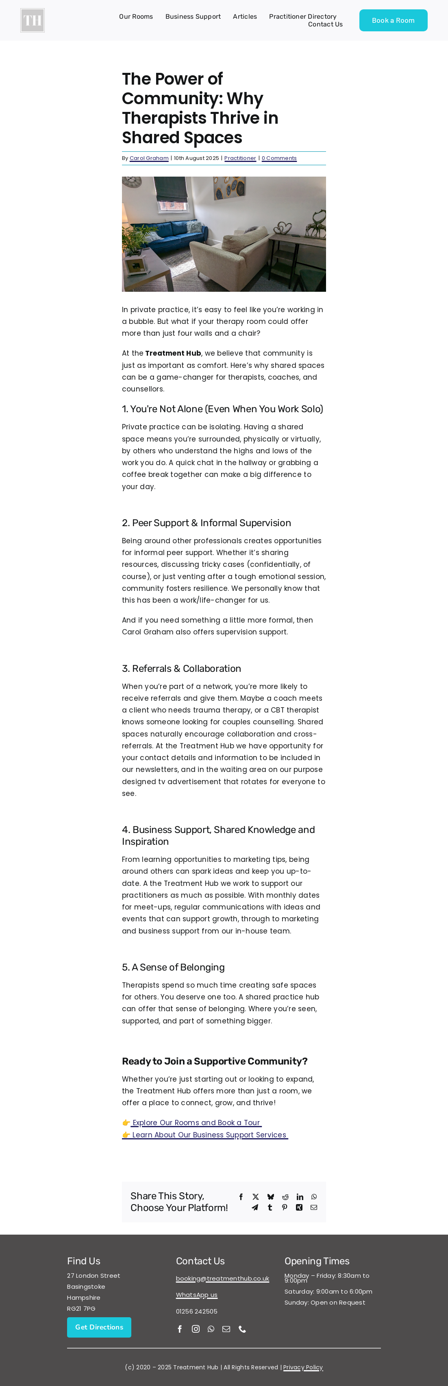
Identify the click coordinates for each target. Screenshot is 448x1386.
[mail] (226, 1329)
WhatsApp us (197, 1294)
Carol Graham (149, 158)
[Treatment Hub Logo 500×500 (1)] (32, 11)
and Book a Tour (196, 1123)
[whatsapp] (211, 1329)
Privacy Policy (303, 1367)
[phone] (242, 1329)
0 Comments (279, 158)
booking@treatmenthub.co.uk (223, 1278)
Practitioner (240, 158)
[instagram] (196, 1329)
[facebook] (180, 1329)
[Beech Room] (224, 234)
